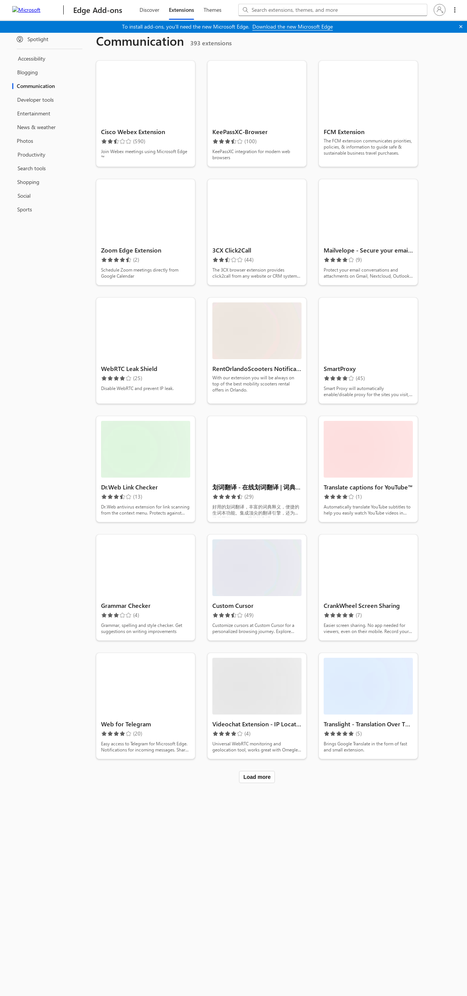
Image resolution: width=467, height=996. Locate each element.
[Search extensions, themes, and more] (338, 10)
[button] (439, 10)
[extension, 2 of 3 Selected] (181, 10)
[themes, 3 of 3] (212, 10)
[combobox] (332, 10)
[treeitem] (49, 39)
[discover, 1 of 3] (149, 10)
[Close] (461, 27)
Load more (257, 777)
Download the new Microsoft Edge (292, 26)
